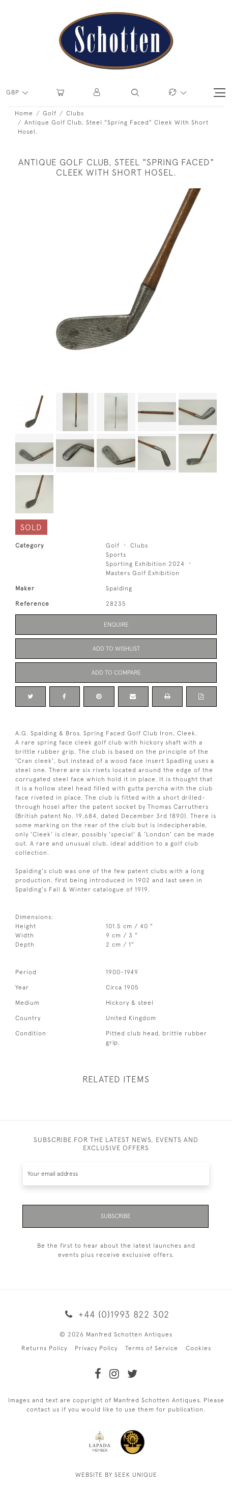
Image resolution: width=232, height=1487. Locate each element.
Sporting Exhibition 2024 (145, 563)
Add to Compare (116, 672)
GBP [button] (13, 92)
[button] (97, 92)
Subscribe (116, 1216)
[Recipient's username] (116, 1173)
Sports (116, 554)
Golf (49, 113)
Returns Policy (44, 1348)
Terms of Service (151, 1348)
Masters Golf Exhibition (143, 573)
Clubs (75, 113)
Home (24, 113)
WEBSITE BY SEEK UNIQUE (116, 1474)
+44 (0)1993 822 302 (116, 1314)
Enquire (116, 624)
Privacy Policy (96, 1348)
